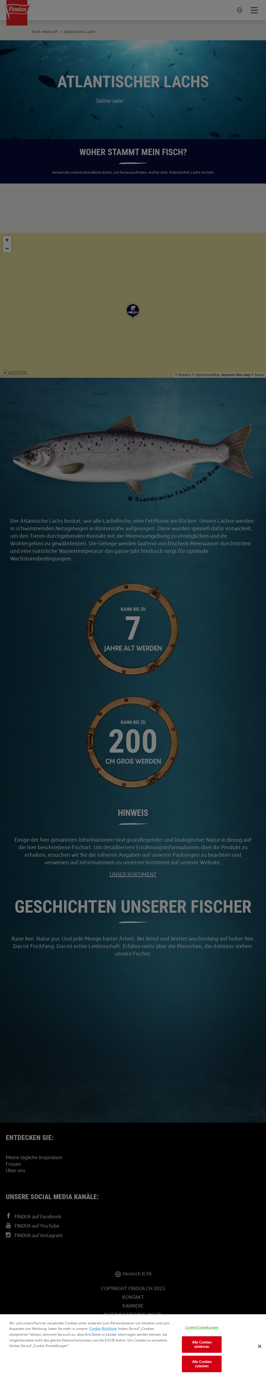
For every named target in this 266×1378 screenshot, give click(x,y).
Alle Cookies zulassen (201, 1363)
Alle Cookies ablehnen (201, 1344)
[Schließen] (259, 1346)
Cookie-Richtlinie (102, 1328)
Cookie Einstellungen (202, 1327)
